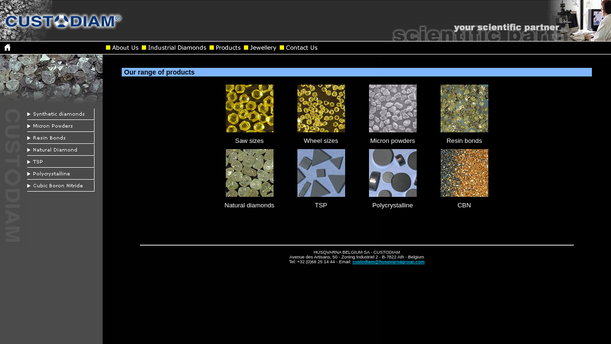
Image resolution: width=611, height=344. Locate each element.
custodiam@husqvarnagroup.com (388, 261)
